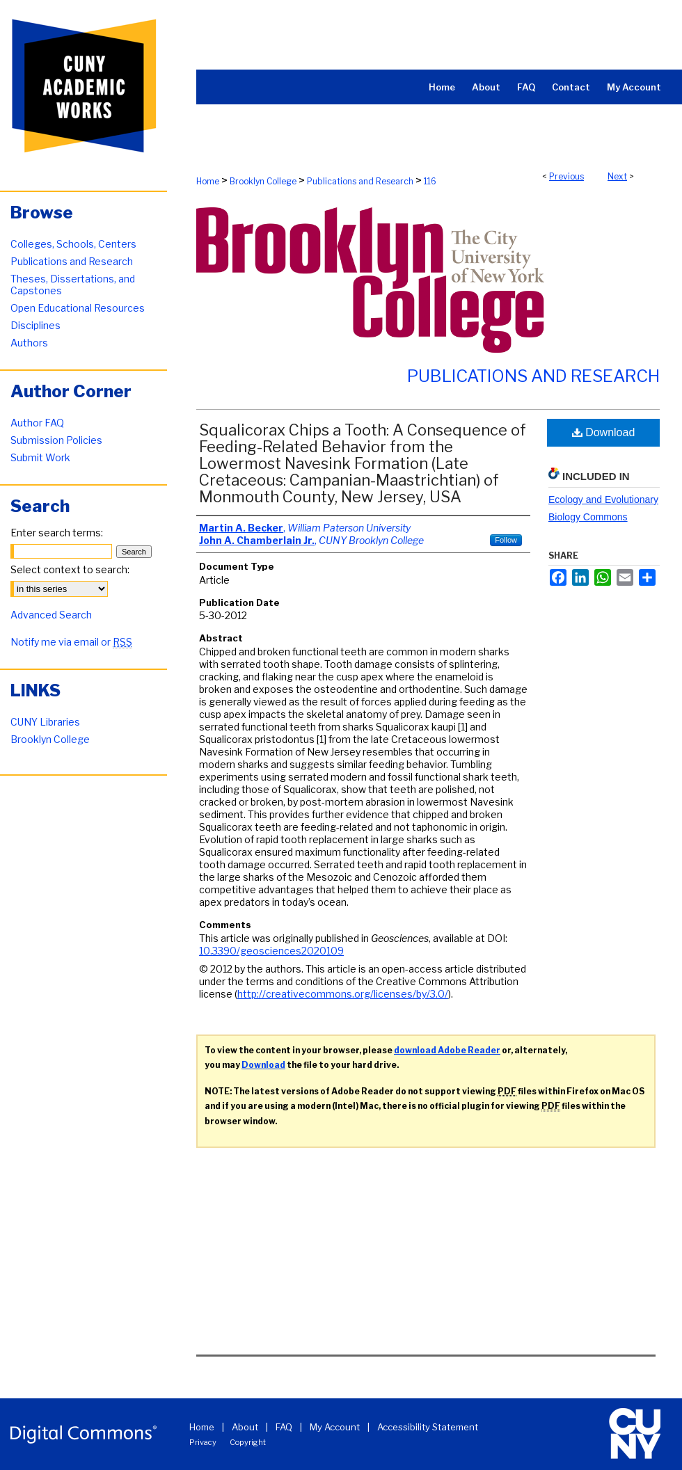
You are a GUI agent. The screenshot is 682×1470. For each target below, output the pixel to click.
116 (430, 181)
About (245, 1426)
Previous (566, 176)
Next (617, 176)
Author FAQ (37, 423)
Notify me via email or (71, 642)
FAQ (284, 1426)
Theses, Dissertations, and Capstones (72, 284)
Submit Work (40, 457)
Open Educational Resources (77, 308)
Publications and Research (360, 181)
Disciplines (35, 325)
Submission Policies (56, 440)
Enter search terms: (56, 532)
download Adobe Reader (447, 1050)
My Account (335, 1426)
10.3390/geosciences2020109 (271, 951)
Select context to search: (69, 569)
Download (603, 432)
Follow (506, 540)
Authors (29, 343)
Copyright (248, 1442)
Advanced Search (51, 615)
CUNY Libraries (45, 722)
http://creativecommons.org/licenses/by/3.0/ (342, 994)
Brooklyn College (263, 181)
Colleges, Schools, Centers (73, 244)
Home (207, 181)
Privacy (202, 1442)
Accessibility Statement (427, 1426)
